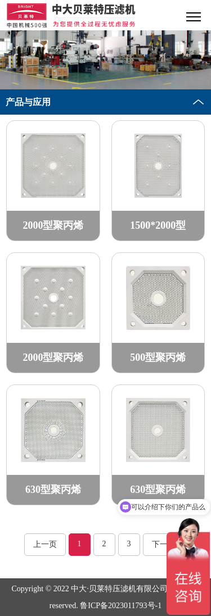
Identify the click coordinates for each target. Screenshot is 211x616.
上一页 (45, 544)
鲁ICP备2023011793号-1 (120, 605)
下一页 (164, 544)
